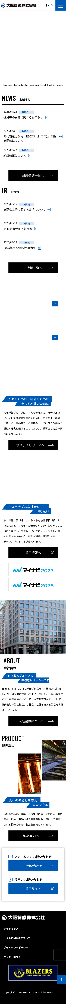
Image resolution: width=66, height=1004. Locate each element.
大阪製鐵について (31, 721)
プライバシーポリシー (16, 947)
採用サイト (33, 888)
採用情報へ (33, 552)
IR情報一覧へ (33, 267)
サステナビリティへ (30, 445)
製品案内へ (31, 835)
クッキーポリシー (13, 957)
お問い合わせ (33, 865)
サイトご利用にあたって (17, 938)
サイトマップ (11, 928)
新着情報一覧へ (33, 175)
